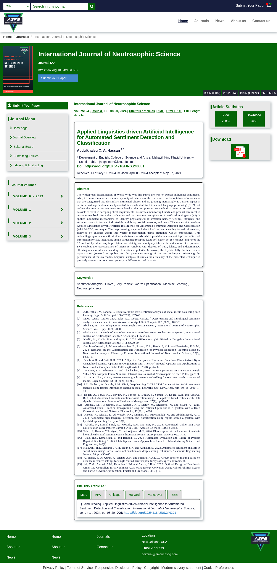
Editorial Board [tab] (22, 146)
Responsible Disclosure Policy (118, 568)
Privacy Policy (53, 568)
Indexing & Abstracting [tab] (26, 165)
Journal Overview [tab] (23, 137)
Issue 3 (97, 111)
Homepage (19, 128)
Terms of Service (80, 568)
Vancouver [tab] (155, 494)
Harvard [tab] (134, 494)
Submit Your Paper (250, 5)
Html (170, 111)
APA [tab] (98, 494)
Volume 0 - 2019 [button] (28, 196)
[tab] (37, 196)
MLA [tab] (83, 494)
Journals (202, 21)
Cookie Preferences (219, 568)
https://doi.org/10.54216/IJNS (57, 70)
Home (183, 21)
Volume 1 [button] (22, 209)
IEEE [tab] (174, 494)
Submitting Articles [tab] (24, 156)
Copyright (151, 568)
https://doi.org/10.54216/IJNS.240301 (115, 166)
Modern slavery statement (181, 568)
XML (161, 111)
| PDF (178, 111)
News (219, 21)
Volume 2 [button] (22, 223)
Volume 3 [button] (22, 236)
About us (238, 21)
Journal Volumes (24, 185)
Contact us (261, 21)
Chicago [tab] (114, 494)
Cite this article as (142, 111)
